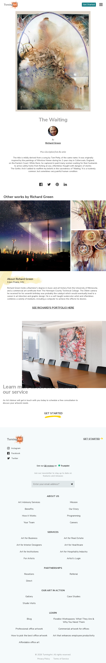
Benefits (29, 509)
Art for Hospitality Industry (73, 551)
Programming (73, 515)
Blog (29, 618)
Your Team (29, 522)
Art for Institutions (29, 551)
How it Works (29, 515)
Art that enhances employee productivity (73, 635)
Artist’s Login (74, 558)
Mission (74, 502)
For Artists (29, 558)
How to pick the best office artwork (29, 635)
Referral (74, 574)
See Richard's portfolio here (53, 307)
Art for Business (29, 538)
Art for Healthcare (73, 544)
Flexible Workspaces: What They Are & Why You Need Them (73, 620)
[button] (101, 4)
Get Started (89, 4)
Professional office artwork (29, 628)
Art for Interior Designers (29, 544)
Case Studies (73, 596)
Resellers (29, 574)
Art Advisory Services (29, 502)
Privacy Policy (43, 658)
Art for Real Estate (74, 538)
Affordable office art (29, 642)
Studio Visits (29, 603)
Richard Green (53, 143)
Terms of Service (61, 658)
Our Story (74, 509)
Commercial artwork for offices (73, 628)
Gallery (29, 596)
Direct (29, 580)
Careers (74, 522)
